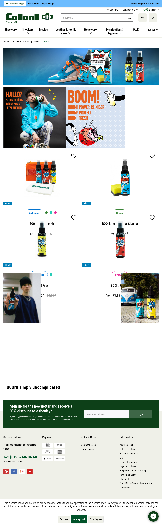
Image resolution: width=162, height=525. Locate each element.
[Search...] (97, 17)
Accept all (79, 519)
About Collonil (126, 444)
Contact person (88, 444)
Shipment (124, 478)
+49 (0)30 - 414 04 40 (20, 457)
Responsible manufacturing (133, 470)
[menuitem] (112, 10)
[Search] (130, 17)
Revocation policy (128, 474)
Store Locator (87, 449)
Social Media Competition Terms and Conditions (137, 485)
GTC (121, 457)
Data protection (127, 449)
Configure (96, 519)
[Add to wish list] (75, 157)
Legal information (128, 461)
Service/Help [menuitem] (129, 9)
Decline (63, 519)
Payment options (128, 466)
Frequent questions (129, 453)
